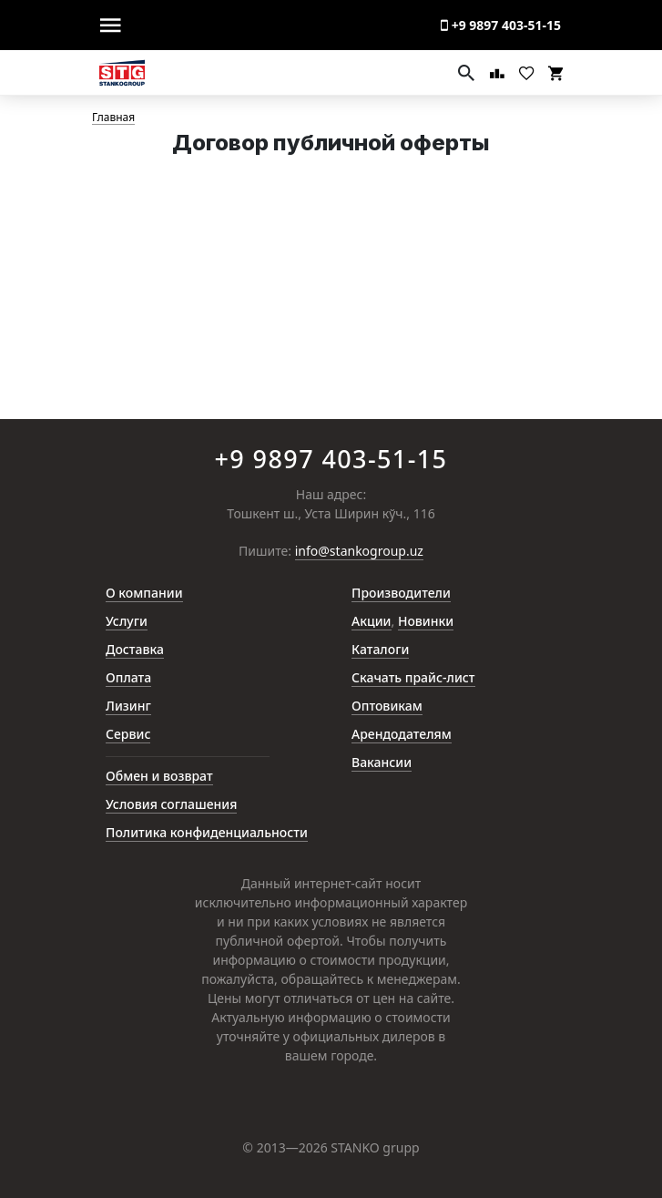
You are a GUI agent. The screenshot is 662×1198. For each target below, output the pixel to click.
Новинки (425, 621)
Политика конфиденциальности (207, 832)
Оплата (128, 677)
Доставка (135, 649)
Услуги (127, 621)
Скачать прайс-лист (413, 677)
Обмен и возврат (159, 775)
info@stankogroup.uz (359, 551)
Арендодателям (401, 733)
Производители (401, 592)
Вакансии (381, 762)
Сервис (128, 733)
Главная (113, 118)
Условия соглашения (171, 804)
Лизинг (128, 705)
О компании (144, 592)
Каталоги (380, 649)
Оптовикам (387, 705)
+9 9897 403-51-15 (501, 25)
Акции (371, 621)
